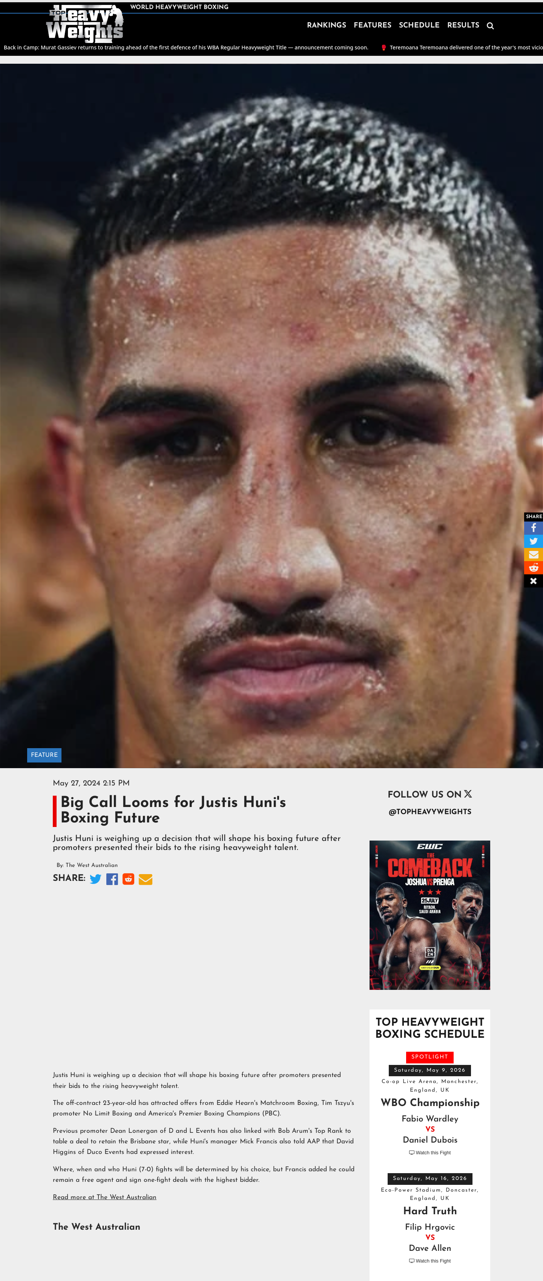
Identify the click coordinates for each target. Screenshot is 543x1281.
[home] (84, 24)
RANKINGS (326, 25)
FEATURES (372, 25)
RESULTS (463, 25)
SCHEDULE (419, 25)
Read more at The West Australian (104, 1197)
